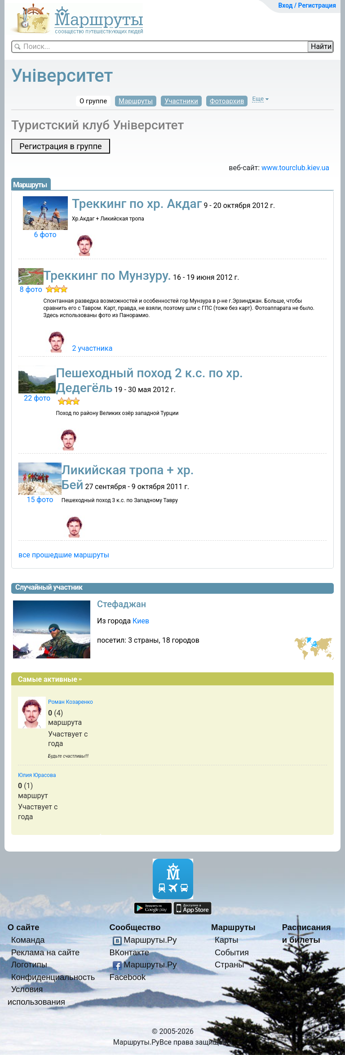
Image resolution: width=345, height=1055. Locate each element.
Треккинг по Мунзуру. (107, 275)
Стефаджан (121, 604)
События (232, 952)
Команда (28, 940)
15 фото (40, 499)
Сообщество (134, 927)
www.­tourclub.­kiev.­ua (295, 167)
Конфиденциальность (53, 977)
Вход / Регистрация (307, 5)
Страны (229, 964)
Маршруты (136, 101)
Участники (181, 101)
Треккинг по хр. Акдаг (137, 203)
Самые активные (47, 679)
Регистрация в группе (60, 146)
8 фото (31, 289)
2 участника (92, 348)
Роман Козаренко (70, 702)
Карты (226, 940)
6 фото (45, 234)
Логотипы (29, 964)
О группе (93, 101)
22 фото (37, 398)
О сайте (24, 927)
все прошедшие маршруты (63, 555)
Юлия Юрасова (37, 775)
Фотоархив (227, 101)
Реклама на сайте (45, 952)
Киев (141, 621)
